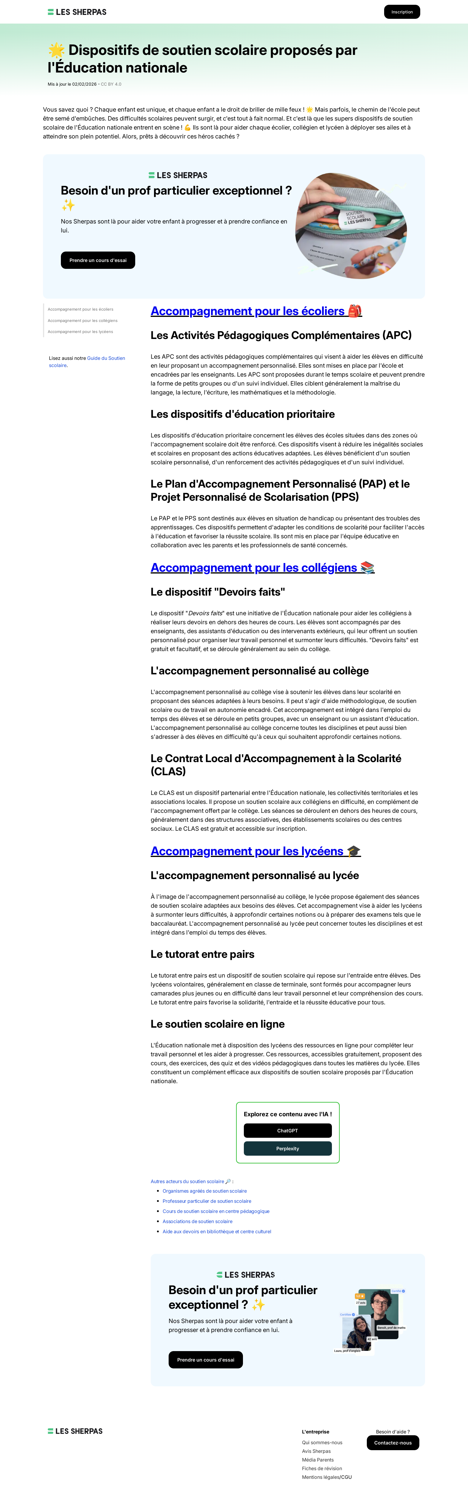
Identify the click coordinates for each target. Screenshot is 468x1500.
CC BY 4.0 (111, 84)
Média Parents (318, 1460)
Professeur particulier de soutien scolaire (207, 1201)
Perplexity (287, 1148)
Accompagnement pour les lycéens (80, 331)
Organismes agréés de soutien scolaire (205, 1191)
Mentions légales (320, 1477)
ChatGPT (287, 1131)
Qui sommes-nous (322, 1442)
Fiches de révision (322, 1468)
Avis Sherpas (316, 1451)
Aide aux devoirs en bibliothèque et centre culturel (217, 1231)
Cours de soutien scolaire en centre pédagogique (216, 1211)
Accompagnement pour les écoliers (80, 309)
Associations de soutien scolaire (198, 1221)
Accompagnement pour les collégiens (83, 320)
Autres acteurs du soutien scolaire (187, 1181)
